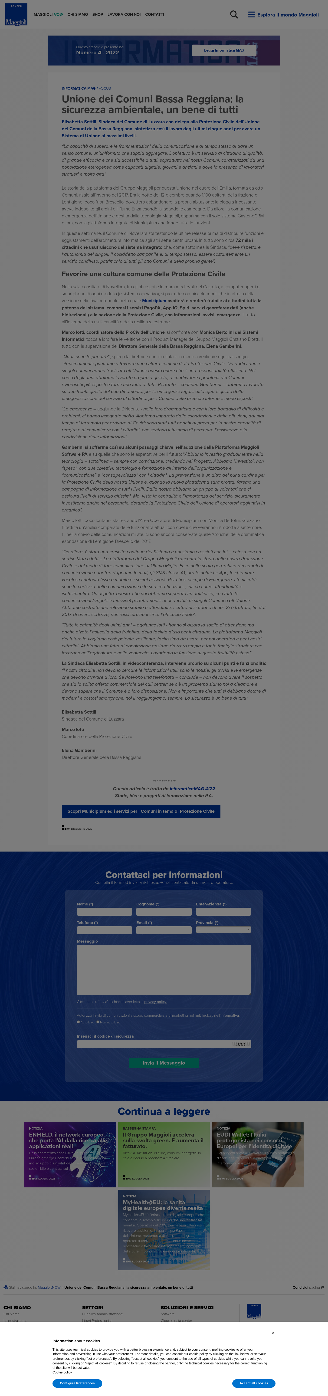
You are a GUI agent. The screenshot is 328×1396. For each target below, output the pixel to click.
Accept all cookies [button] (254, 1383)
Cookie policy (62, 1372)
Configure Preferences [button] (77, 1383)
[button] (273, 1333)
